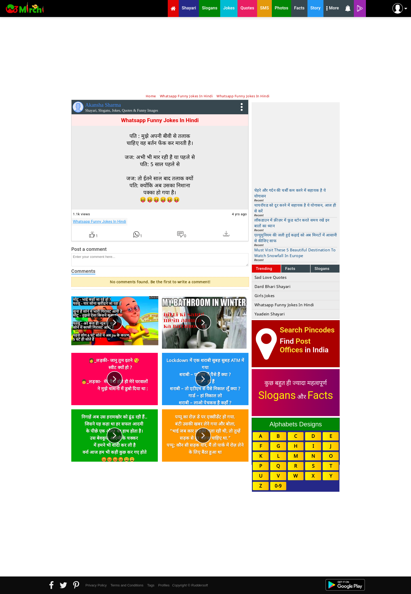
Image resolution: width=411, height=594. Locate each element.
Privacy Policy (96, 585)
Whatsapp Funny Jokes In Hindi (99, 221)
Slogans (322, 268)
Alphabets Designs (295, 424)
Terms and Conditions (126, 585)
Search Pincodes (307, 330)
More (332, 8)
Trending (264, 268)
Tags (150, 585)
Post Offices (295, 345)
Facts (290, 268)
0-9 (278, 486)
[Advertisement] (205, 55)
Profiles (163, 585)
